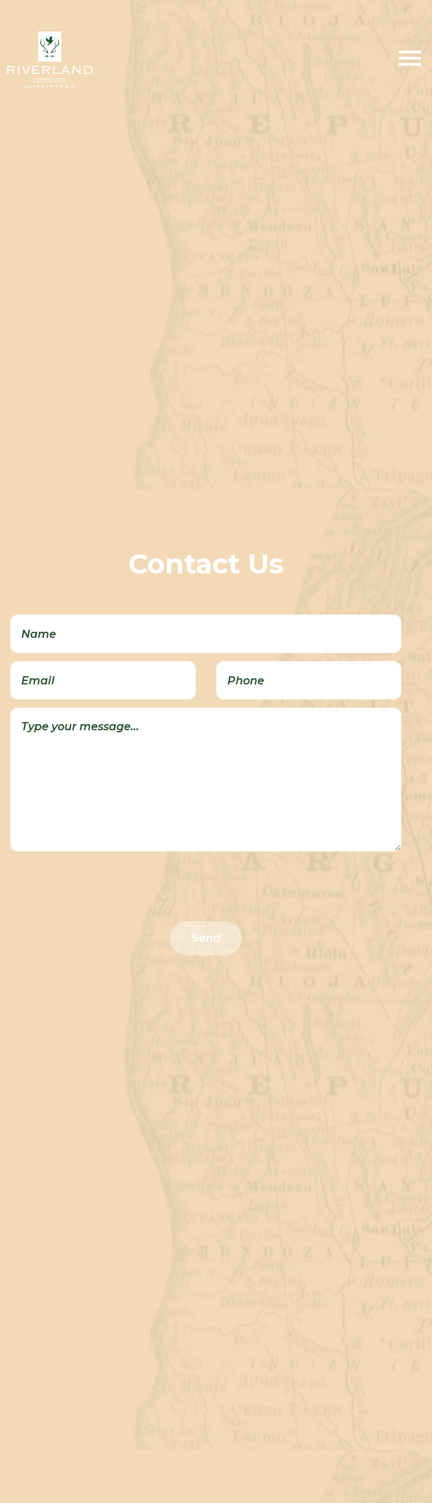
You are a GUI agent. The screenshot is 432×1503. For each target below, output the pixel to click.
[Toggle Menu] (409, 60)
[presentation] (114, 886)
